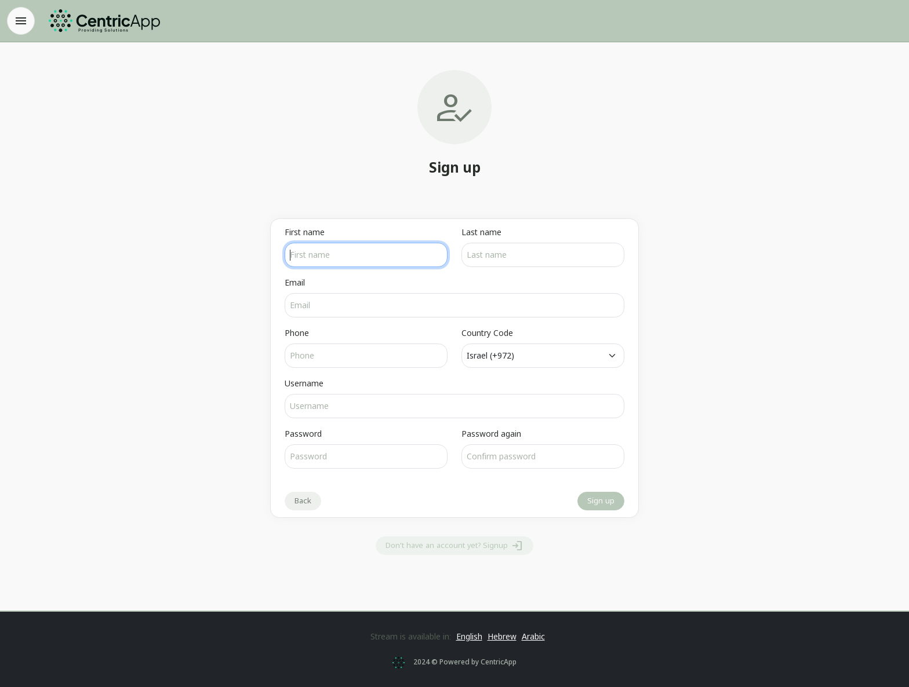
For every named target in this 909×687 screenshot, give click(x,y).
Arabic (533, 636)
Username (304, 383)
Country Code (487, 332)
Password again (491, 433)
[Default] (542, 356)
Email (295, 282)
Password (303, 433)
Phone (297, 332)
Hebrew (502, 636)
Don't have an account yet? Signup (454, 545)
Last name (481, 231)
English (469, 636)
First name (305, 231)
